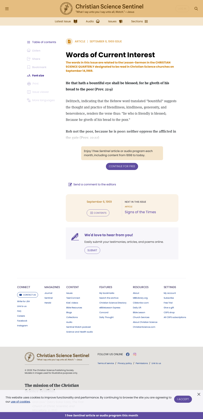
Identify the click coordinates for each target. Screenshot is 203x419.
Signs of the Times (140, 212)
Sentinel (48, 298)
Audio (69, 322)
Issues (69, 293)
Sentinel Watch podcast (78, 327)
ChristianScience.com (144, 327)
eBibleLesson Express (109, 307)
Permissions (142, 362)
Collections (72, 317)
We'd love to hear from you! (108, 235)
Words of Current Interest (109, 54)
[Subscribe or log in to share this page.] (34, 59)
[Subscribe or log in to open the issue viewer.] (38, 92)
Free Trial (168, 302)
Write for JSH (23, 301)
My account (170, 293)
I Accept (183, 399)
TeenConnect (73, 298)
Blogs (69, 312)
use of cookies (23, 402)
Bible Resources (74, 307)
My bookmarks (106, 293)
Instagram (22, 325)
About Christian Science (145, 322)
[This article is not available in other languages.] (41, 100)
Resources (140, 287)
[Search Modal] (196, 8)
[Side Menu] (7, 8)
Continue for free (122, 166)
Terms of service (106, 362)
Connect (23, 287)
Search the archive (108, 298)
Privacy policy (125, 362)
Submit (92, 250)
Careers (21, 316)
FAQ (19, 311)
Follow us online (110, 354)
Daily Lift (137, 307)
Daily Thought (106, 317)
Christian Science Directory (113, 302)
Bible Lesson (139, 312)
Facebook (22, 320)
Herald (47, 302)
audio (79, 331)
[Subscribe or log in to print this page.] (33, 84)
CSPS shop (169, 312)
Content (72, 287)
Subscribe (169, 298)
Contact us (27, 294)
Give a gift (169, 307)
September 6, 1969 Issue (105, 41)
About (136, 293)
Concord (103, 312)
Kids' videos (72, 302)
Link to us (21, 306)
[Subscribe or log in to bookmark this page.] (37, 67)
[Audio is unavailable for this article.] (34, 50)
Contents (97, 213)
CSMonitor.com (141, 302)
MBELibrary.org (140, 298)
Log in (182, 8)
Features (105, 287)
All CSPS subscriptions (175, 317)
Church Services (141, 317)
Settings (170, 287)
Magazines (52, 287)
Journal (48, 293)
